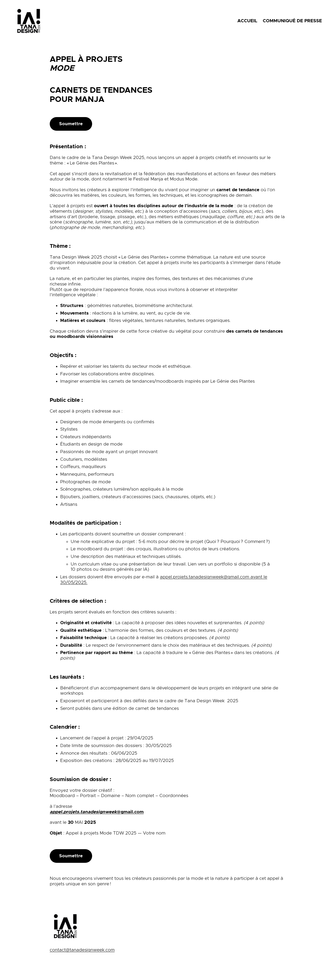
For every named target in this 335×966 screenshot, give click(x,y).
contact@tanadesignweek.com (82, 950)
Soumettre (71, 124)
